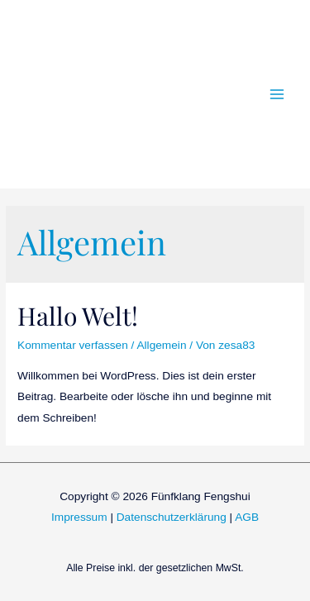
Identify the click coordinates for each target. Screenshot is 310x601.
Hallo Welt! (77, 315)
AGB (247, 517)
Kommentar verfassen (72, 345)
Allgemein (161, 345)
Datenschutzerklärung (172, 517)
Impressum (79, 517)
